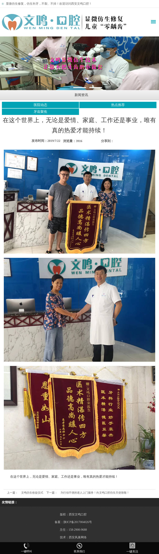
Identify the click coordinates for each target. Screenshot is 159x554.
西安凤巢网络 (78, 537)
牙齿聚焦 (40, 111)
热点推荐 (118, 105)
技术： (64, 537)
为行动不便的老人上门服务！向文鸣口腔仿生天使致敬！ (95, 492)
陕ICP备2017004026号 (78, 522)
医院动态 (40, 105)
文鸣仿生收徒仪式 (32, 492)
